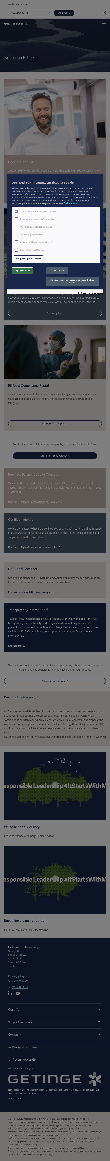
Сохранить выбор (22, 270)
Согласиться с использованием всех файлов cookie (72, 281)
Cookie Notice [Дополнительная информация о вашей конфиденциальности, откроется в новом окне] (70, 203)
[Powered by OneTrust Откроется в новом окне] (89, 292)
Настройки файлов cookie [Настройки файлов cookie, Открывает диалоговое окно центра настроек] (28, 258)
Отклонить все (57, 270)
